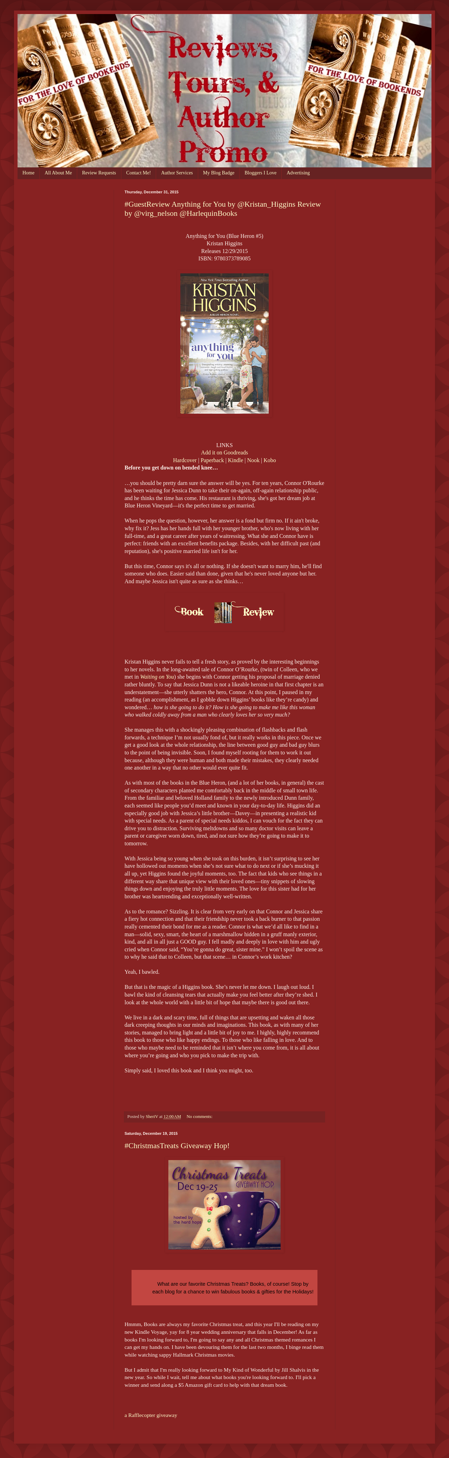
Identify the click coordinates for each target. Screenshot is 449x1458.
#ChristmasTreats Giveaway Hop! (177, 1145)
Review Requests (99, 172)
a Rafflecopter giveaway (151, 1415)
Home (28, 172)
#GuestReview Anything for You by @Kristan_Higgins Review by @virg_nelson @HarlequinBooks (223, 209)
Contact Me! (138, 172)
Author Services (177, 172)
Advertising (298, 172)
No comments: (200, 1116)
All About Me (58, 172)
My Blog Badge (218, 172)
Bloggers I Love (260, 172)
